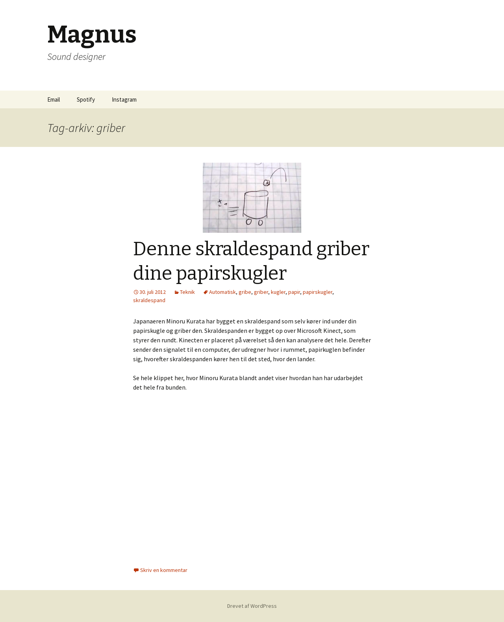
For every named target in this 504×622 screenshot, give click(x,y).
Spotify (86, 99)
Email (53, 99)
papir (294, 291)
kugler (278, 291)
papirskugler (317, 291)
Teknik (187, 291)
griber (261, 291)
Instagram (124, 99)
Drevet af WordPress (252, 605)
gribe (245, 291)
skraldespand (149, 300)
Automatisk (222, 291)
